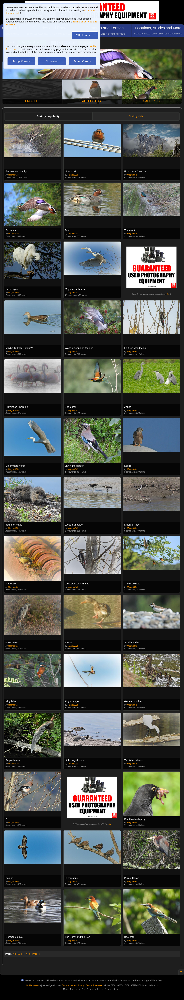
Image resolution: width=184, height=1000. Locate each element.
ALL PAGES (18, 954)
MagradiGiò (13, 175)
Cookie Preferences (94, 985)
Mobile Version (33, 985)
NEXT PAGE (33, 954)
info (168, 294)
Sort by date (136, 116)
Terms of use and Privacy (73, 985)
